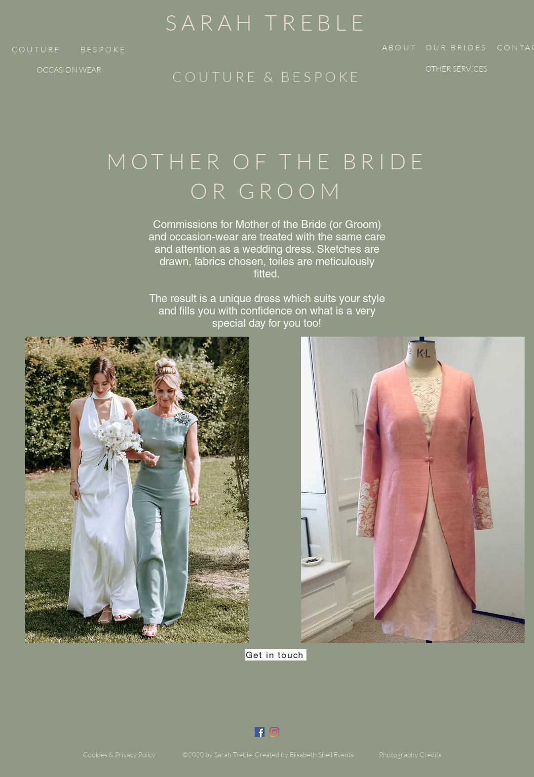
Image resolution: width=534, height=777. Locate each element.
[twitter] (274, 732)
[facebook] (260, 732)
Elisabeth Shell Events (322, 754)
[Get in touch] (275, 654)
